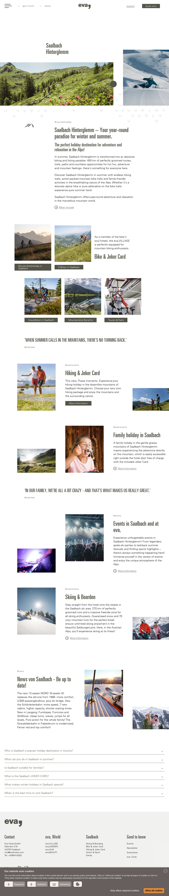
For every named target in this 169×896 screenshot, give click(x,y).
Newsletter (132, 848)
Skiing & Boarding (94, 843)
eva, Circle (132, 856)
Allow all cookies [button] (154, 890)
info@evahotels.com (14, 852)
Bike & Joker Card (94, 846)
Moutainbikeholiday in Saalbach (30, 267)
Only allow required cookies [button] (124, 890)
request (130, 6)
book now (151, 6)
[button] (14, 884)
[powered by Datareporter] (165, 873)
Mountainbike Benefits (80, 320)
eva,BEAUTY (51, 852)
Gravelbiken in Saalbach (41, 320)
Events (130, 843)
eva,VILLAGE (51, 843)
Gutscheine (132, 852)
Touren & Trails (116, 320)
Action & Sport (93, 852)
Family (89, 855)
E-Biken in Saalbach (69, 267)
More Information (78, 403)
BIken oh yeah (64, 207)
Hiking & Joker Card (95, 849)
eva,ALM (49, 849)
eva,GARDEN (51, 846)
